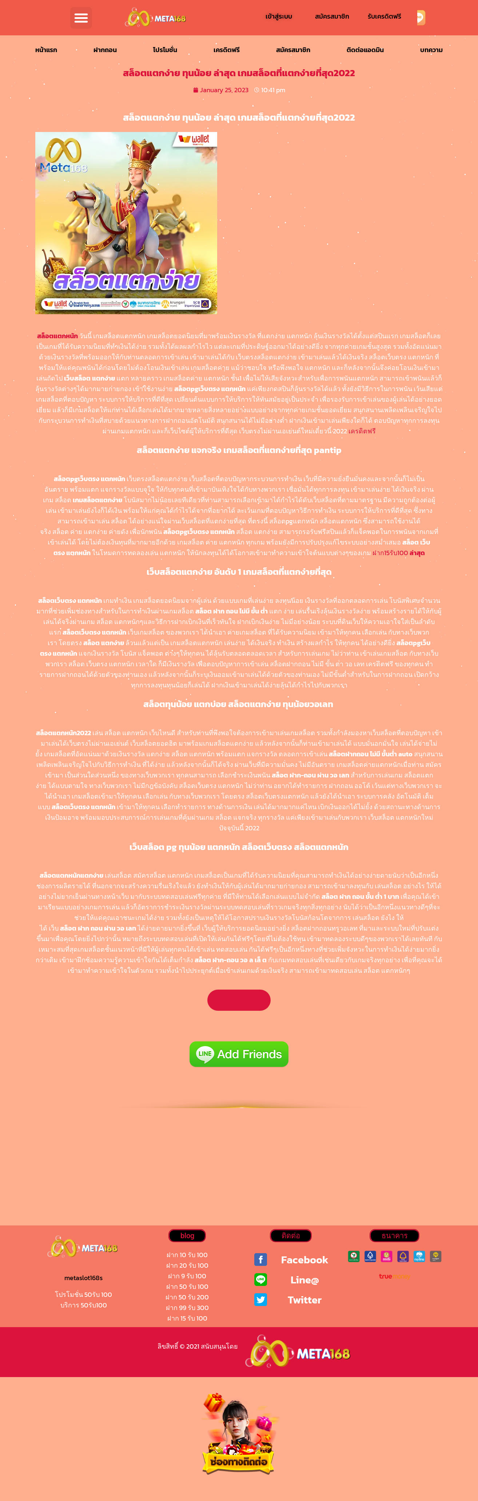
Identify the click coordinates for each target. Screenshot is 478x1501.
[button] (81, 18)
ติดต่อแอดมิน (365, 50)
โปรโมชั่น (165, 50)
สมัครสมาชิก (293, 50)
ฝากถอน (105, 50)
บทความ (431, 50)
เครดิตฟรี (227, 50)
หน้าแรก (46, 50)
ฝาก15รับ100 (399, 553)
